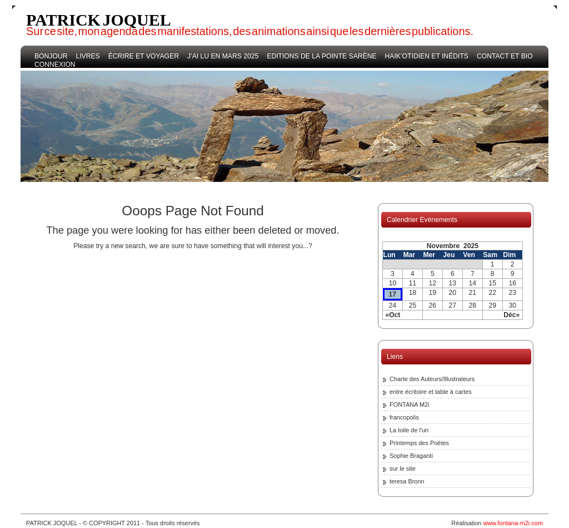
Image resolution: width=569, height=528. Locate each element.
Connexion (55, 64)
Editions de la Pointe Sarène (321, 56)
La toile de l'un (409, 430)
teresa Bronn (407, 481)
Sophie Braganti (411, 455)
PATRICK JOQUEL (98, 20)
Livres (87, 56)
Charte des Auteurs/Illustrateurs (432, 379)
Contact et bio (505, 56)
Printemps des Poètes (419, 443)
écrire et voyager (143, 56)
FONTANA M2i (410, 404)
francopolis (404, 417)
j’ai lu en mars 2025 (222, 56)
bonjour (50, 56)
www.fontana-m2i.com (513, 523)
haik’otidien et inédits (426, 56)
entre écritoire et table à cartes (431, 391)
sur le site (403, 468)
